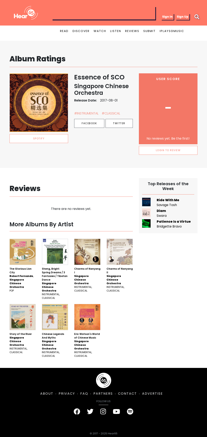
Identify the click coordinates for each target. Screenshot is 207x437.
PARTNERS (103, 393)
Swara (162, 215)
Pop (12, 290)
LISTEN (115, 31)
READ (64, 31)
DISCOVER (81, 31)
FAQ (84, 393)
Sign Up (182, 17)
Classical (48, 298)
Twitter (119, 123)
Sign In (167, 17)
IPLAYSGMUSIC (172, 31)
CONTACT (127, 393)
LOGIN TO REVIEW (168, 150)
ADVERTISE (152, 393)
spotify (39, 138)
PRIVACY (67, 393)
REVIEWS (132, 31)
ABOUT (46, 393)
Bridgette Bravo (169, 226)
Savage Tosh (167, 205)
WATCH (100, 31)
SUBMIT (149, 31)
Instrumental (50, 294)
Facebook (89, 123)
